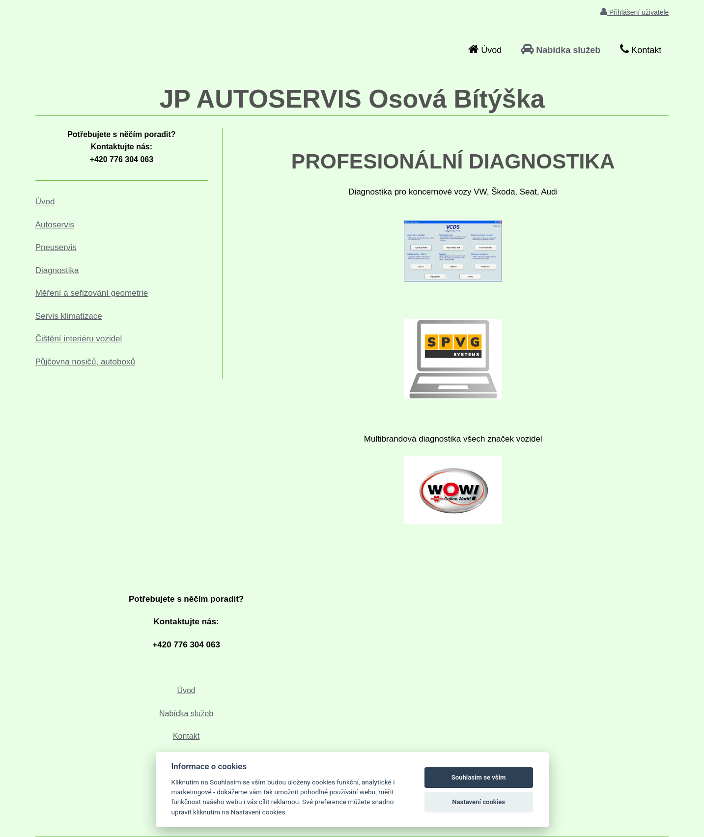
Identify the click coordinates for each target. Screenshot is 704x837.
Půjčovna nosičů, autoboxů (85, 361)
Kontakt (186, 736)
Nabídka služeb (186, 713)
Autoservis (54, 224)
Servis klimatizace (68, 316)
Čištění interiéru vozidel (78, 338)
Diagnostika (57, 270)
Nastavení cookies (478, 802)
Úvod (45, 201)
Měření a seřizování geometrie (91, 293)
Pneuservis (56, 247)
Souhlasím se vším (478, 777)
